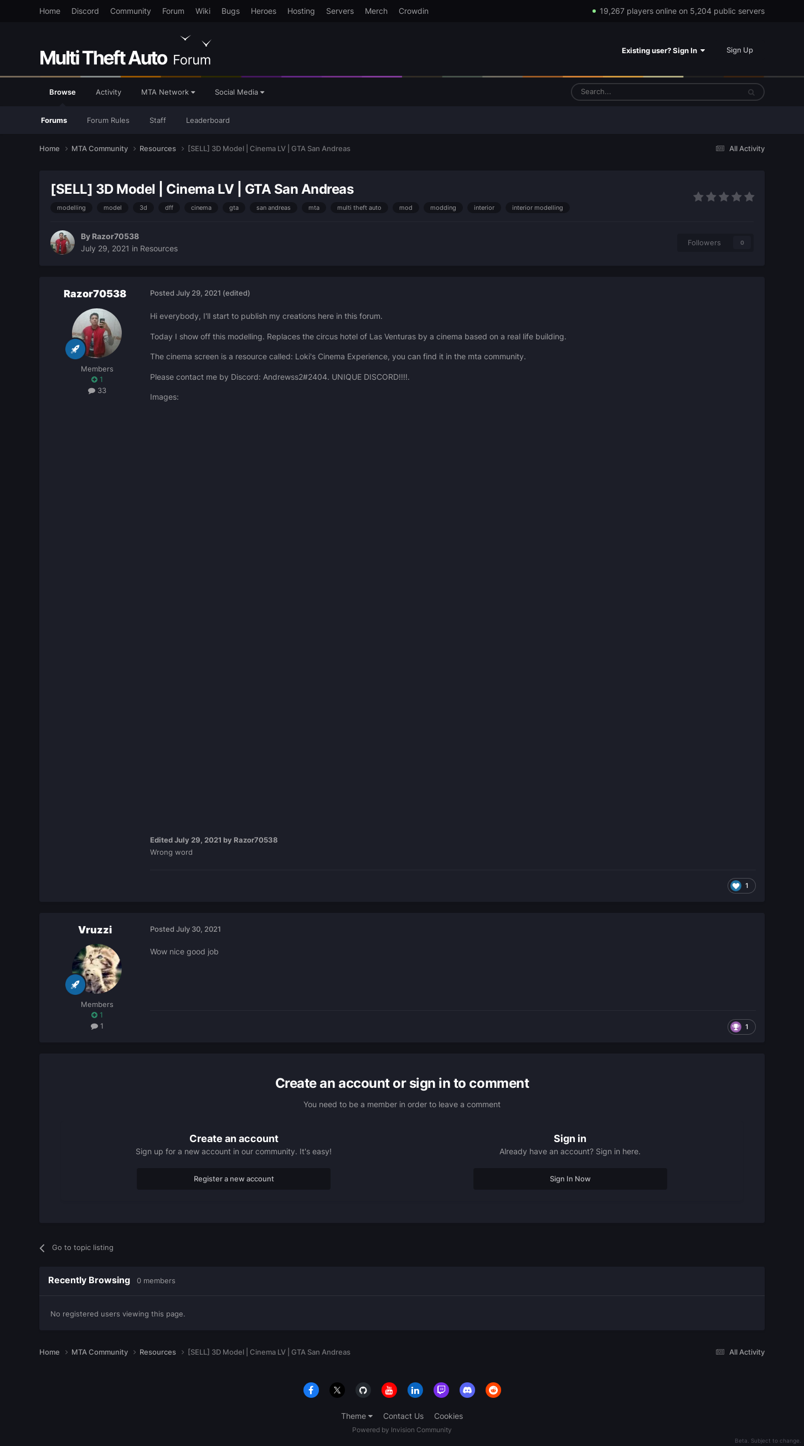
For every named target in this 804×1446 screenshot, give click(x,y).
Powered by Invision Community (402, 1430)
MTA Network (168, 91)
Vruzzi (95, 930)
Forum (173, 11)
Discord (85, 11)
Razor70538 (115, 236)
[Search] (629, 92)
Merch (376, 11)
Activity (108, 91)
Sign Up (739, 49)
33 (97, 390)
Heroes (263, 11)
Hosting (301, 11)
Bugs (230, 11)
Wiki (202, 11)
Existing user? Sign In (663, 50)
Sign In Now (570, 1178)
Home (49, 11)
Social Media (239, 91)
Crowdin (414, 11)
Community (130, 11)
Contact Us (403, 1416)
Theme (357, 1416)
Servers (340, 11)
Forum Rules (108, 120)
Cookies (448, 1416)
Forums (54, 120)
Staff (158, 120)
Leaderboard (208, 120)
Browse (62, 96)
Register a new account (234, 1178)
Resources (159, 248)
